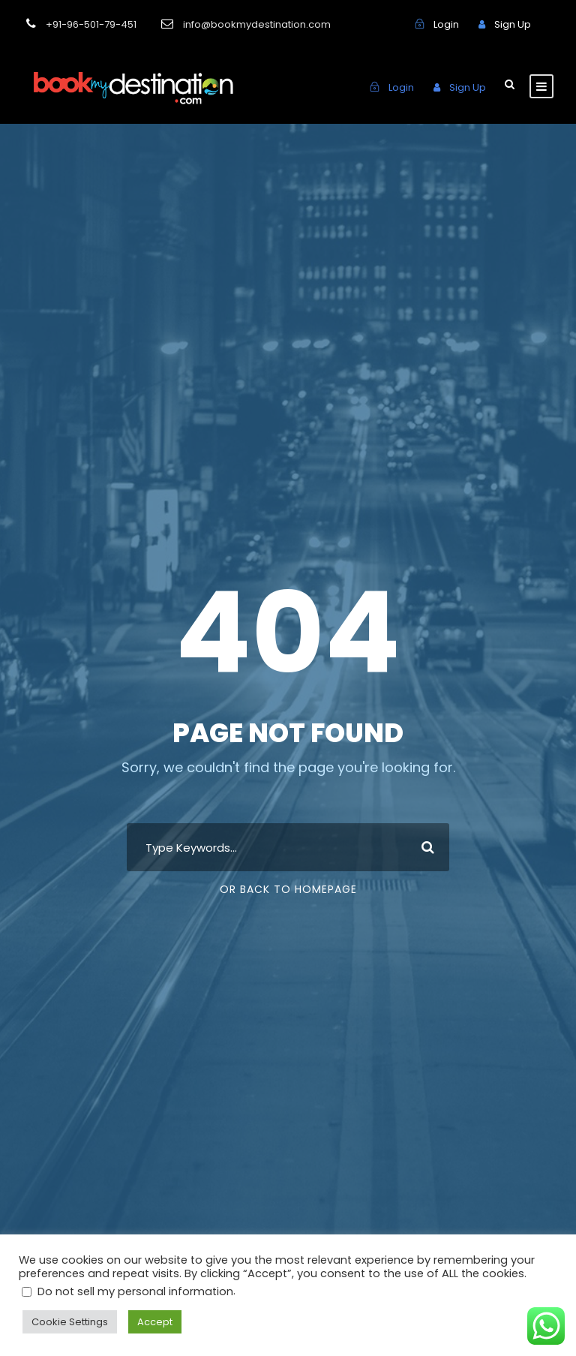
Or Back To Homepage (288, 889)
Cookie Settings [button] (66, 1321)
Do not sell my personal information (124, 1291)
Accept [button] (144, 1321)
